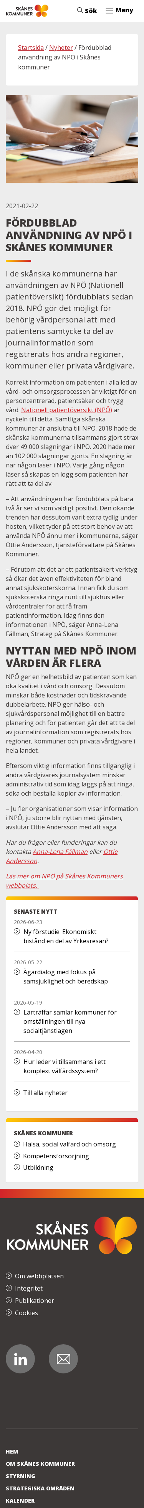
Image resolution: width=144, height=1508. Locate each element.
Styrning (20, 1476)
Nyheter (61, 47)
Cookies (26, 1313)
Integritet (29, 1288)
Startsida (31, 47)
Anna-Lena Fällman (60, 851)
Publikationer (34, 1300)
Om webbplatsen (39, 1276)
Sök (87, 11)
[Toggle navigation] (119, 11)
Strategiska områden (40, 1488)
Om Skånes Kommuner (40, 1463)
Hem (12, 1451)
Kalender (20, 1500)
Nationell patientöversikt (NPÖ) (66, 410)
